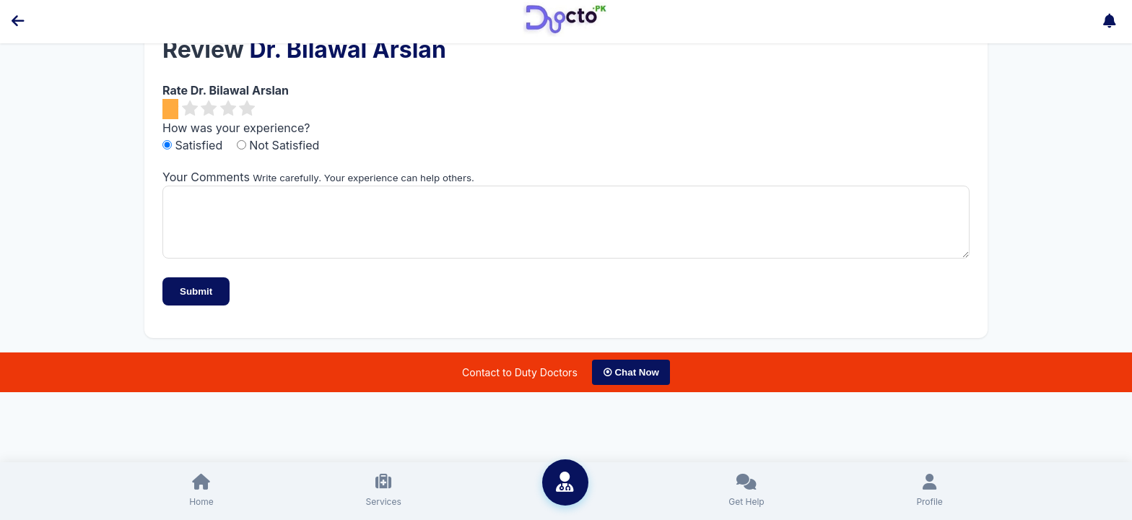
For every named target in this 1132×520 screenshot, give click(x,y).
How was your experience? (236, 128)
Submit (196, 302)
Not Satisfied (278, 145)
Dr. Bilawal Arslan (347, 49)
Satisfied (194, 145)
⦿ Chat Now (631, 383)
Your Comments (206, 177)
